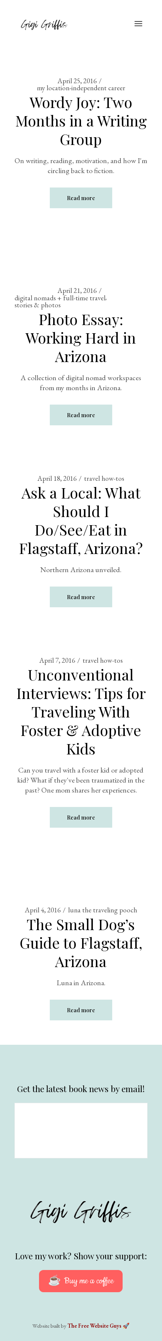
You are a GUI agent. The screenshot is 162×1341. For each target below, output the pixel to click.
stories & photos (37, 304)
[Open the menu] (138, 24)
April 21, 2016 (77, 290)
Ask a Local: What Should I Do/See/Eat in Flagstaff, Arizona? (81, 520)
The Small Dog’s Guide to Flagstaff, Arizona (81, 942)
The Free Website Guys (95, 1325)
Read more (81, 198)
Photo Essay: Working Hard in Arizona (81, 337)
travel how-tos (104, 478)
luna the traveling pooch (102, 909)
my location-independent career (81, 87)
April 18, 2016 (57, 478)
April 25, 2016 (77, 80)
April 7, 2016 (57, 660)
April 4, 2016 (43, 909)
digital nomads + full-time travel (60, 297)
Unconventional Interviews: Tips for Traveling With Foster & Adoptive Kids (81, 711)
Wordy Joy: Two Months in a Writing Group (81, 120)
